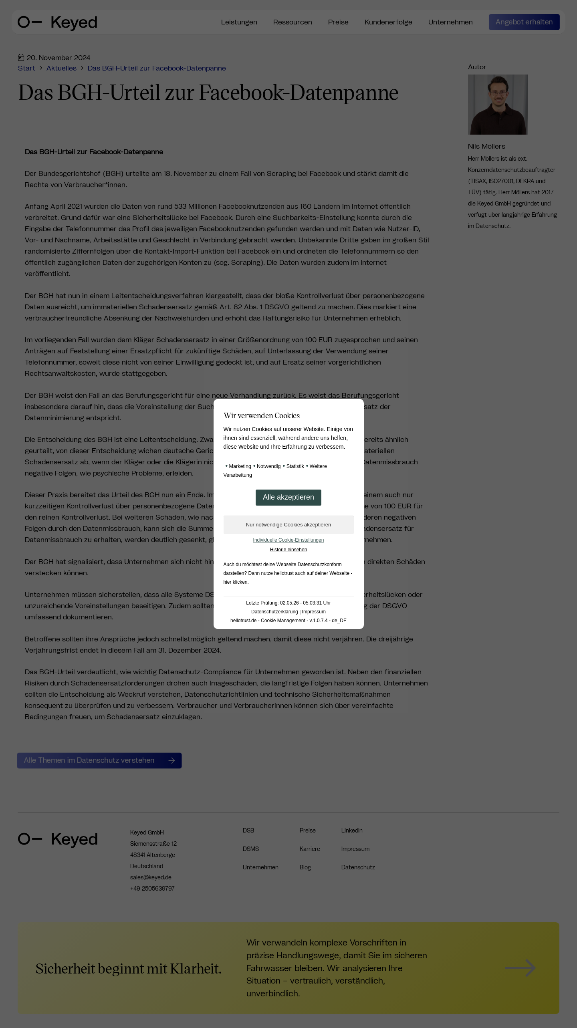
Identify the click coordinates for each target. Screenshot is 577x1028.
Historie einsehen (288, 549)
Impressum (314, 612)
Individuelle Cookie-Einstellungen (288, 540)
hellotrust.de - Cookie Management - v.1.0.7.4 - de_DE (288, 620)
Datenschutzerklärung (274, 612)
